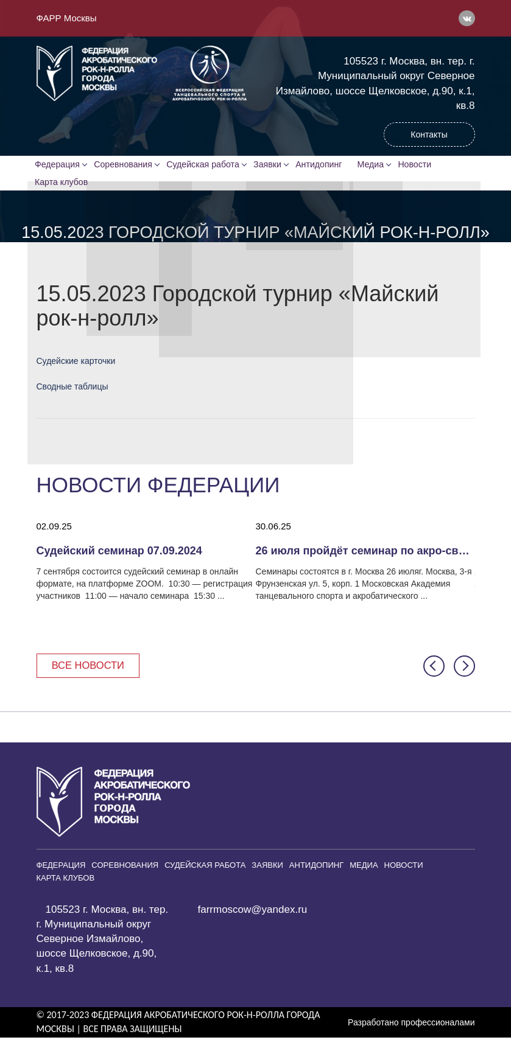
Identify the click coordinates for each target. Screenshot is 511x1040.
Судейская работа (205, 165)
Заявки (269, 165)
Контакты (429, 134)
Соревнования (125, 165)
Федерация (59, 165)
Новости (420, 165)
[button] (434, 668)
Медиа (376, 165)
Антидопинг (322, 165)
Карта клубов (63, 183)
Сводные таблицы (72, 388)
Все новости (89, 667)
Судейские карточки (76, 363)
